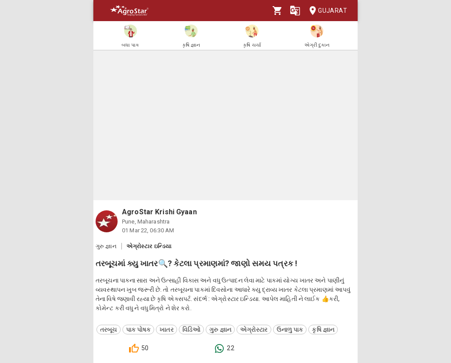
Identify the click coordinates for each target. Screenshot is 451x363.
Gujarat (325, 11)
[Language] (295, 10)
